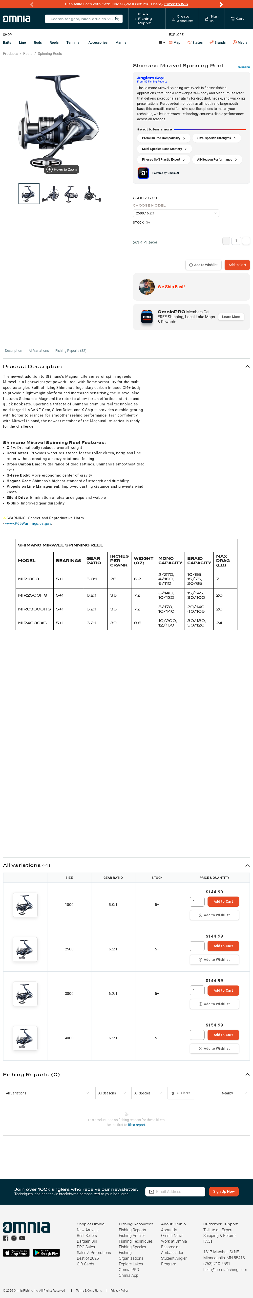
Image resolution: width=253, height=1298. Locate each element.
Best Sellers (87, 1235)
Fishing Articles (132, 1235)
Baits (7, 42)
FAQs (207, 1241)
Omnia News (172, 1235)
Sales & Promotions (94, 1252)
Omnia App (128, 1275)
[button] (126, 366)
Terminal (73, 42)
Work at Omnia (174, 1241)
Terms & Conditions (89, 1290)
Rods (38, 42)
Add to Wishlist (203, 265)
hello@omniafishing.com (225, 1269)
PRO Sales (86, 1247)
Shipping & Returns (219, 1235)
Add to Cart (237, 265)
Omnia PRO (129, 1269)
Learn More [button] (231, 317)
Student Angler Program (174, 1261)
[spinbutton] (197, 901)
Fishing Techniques (136, 1241)
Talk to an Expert (217, 1230)
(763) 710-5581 (216, 1263)
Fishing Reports (132, 1230)
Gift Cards (85, 1264)
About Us (169, 1230)
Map (175, 42)
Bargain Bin (87, 1241)
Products (10, 53)
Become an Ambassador (172, 1250)
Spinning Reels (50, 53)
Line (22, 42)
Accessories (97, 42)
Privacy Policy (119, 1290)
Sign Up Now (224, 1191)
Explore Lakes (131, 1264)
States (195, 43)
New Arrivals (88, 1230)
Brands (218, 43)
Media (240, 42)
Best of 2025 (88, 1258)
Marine (120, 42)
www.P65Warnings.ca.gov (28, 523)
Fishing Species (132, 1247)
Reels (54, 42)
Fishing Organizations (131, 1255)
